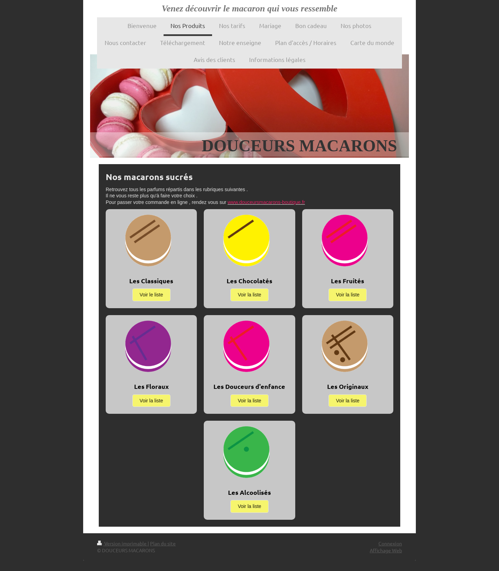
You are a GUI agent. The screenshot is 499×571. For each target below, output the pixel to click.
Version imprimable (122, 543)
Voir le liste (151, 294)
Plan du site (163, 543)
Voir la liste (249, 294)
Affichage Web (386, 550)
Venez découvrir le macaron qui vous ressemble (250, 8)
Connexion (390, 543)
